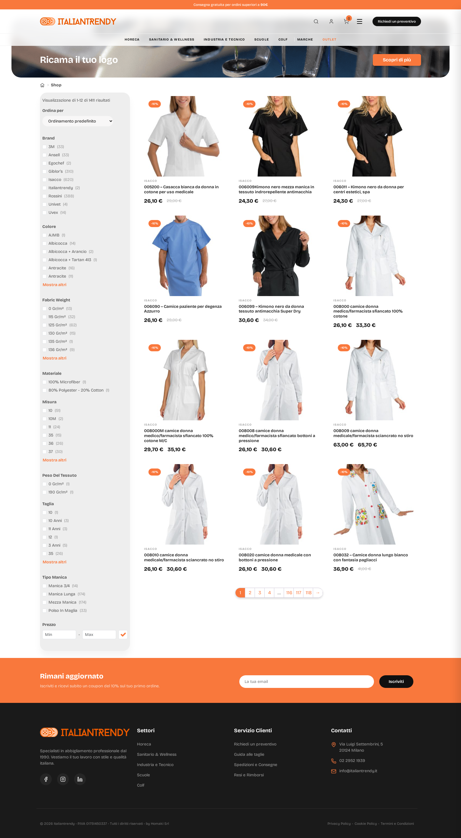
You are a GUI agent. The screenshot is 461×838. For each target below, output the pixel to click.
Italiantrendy (64, 187)
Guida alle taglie (249, 754)
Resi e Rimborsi (249, 774)
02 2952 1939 (352, 760)
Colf (283, 39)
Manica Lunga (67, 594)
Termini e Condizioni (397, 824)
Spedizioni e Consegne (255, 764)
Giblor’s (61, 171)
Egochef (60, 163)
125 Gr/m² (63, 325)
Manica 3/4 (63, 585)
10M (56, 418)
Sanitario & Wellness (171, 39)
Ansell (59, 154)
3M (56, 146)
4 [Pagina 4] (269, 592)
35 (55, 435)
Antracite (62, 268)
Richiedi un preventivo (397, 21)
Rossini (61, 196)
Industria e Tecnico (224, 39)
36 (56, 443)
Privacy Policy (339, 824)
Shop (56, 85)
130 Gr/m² (62, 333)
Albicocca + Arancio (71, 251)
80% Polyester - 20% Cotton (79, 390)
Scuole (261, 39)
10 (55, 410)
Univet (58, 204)
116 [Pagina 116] (289, 592)
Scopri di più (397, 60)
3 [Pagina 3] (259, 592)
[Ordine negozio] (77, 121)
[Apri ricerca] (313, 21)
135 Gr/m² (61, 341)
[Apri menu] (362, 21)
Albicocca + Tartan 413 (73, 259)
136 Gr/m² (62, 349)
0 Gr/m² (60, 308)
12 (53, 537)
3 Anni (58, 545)
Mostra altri (54, 284)
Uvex (57, 212)
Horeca (132, 39)
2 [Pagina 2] (250, 592)
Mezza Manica (67, 602)
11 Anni (58, 528)
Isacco (61, 179)
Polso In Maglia (68, 610)
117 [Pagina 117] (298, 592)
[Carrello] (346, 21)
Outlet (330, 39)
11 (54, 426)
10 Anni (59, 520)
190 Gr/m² (61, 492)
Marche (305, 39)
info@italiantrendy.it (358, 770)
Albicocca (62, 243)
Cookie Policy (366, 824)
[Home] (42, 85)
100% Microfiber (67, 381)
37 (56, 451)
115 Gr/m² (62, 316)
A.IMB (57, 235)
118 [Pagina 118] (309, 592)
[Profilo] (329, 21)
